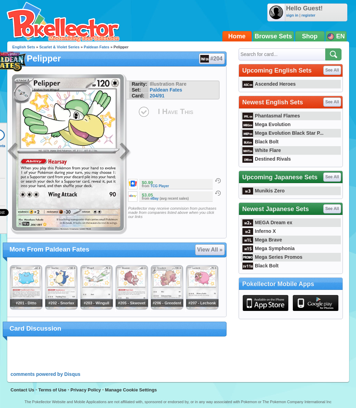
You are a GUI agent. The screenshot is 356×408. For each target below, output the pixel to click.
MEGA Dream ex (267, 222)
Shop (310, 36)
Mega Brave (262, 240)
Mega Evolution (266, 124)
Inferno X (259, 231)
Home (237, 36)
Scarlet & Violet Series (59, 47)
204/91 (157, 95)
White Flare (261, 150)
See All (332, 70)
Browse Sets (273, 36)
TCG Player (160, 186)
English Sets (23, 47)
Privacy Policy (85, 389)
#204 (211, 59)
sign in (292, 15)
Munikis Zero (263, 190)
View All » (210, 250)
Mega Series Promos (272, 257)
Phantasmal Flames (271, 115)
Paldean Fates (96, 47)
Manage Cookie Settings (131, 389)
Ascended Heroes (269, 84)
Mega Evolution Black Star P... (283, 133)
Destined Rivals (266, 159)
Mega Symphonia (268, 248)
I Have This (175, 111)
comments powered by (45, 374)
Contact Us (23, 389)
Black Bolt (260, 141)
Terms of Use (52, 389)
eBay (155, 198)
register (308, 15)
